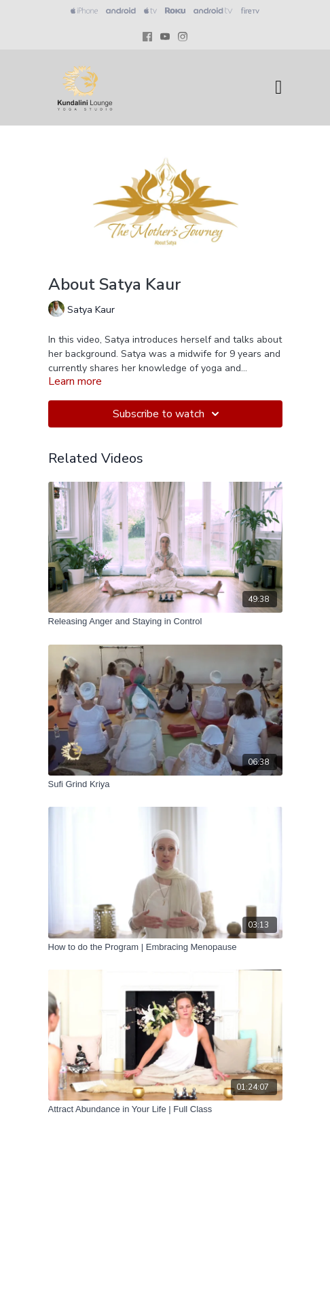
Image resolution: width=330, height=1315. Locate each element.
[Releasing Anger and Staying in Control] (165, 621)
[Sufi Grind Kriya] (165, 784)
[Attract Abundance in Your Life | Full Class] (165, 1109)
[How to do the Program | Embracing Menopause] (165, 947)
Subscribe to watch (168, 414)
